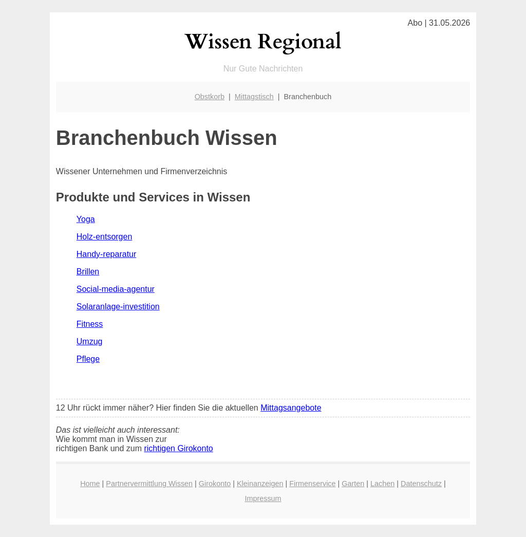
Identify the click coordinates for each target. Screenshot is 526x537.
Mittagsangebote (290, 407)
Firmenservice (312, 483)
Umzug (90, 341)
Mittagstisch (254, 96)
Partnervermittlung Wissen (149, 483)
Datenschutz (421, 483)
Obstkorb (209, 96)
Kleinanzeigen (260, 483)
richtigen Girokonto (178, 448)
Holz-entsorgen (105, 236)
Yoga (86, 219)
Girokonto (215, 483)
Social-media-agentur (116, 289)
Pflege (88, 359)
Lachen (382, 483)
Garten (353, 483)
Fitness (90, 324)
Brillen (88, 271)
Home (90, 483)
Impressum (263, 498)
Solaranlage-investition (118, 306)
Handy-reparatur (107, 254)
